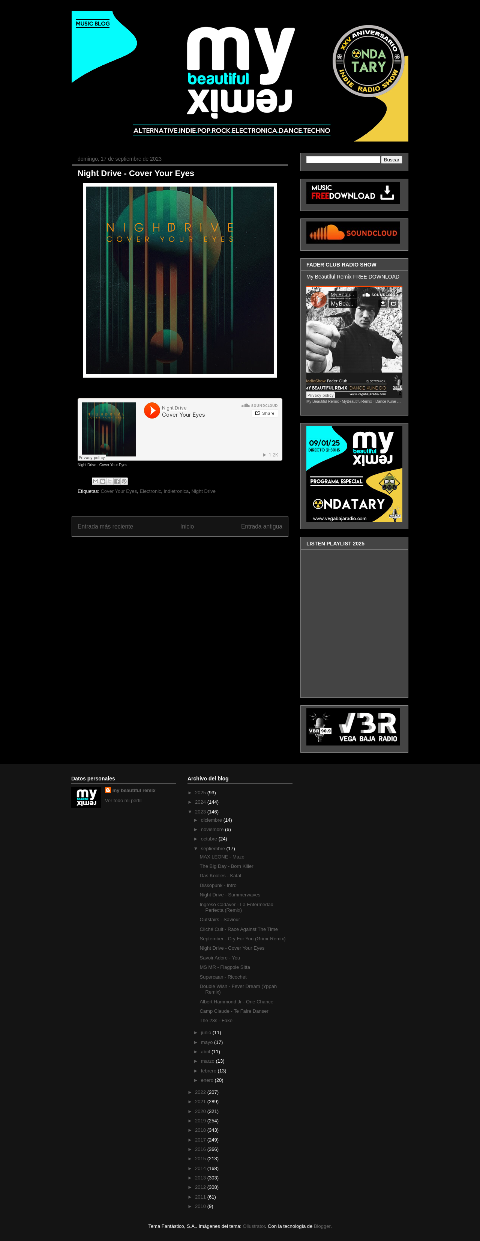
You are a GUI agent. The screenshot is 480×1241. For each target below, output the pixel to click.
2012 (201, 1187)
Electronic (150, 491)
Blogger (322, 1226)
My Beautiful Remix (322, 401)
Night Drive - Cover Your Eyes (136, 173)
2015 (201, 1158)
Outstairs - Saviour (220, 919)
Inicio (187, 526)
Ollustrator (254, 1226)
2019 (201, 1121)
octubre (210, 839)
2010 (201, 1206)
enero (208, 1080)
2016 (201, 1149)
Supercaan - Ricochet (223, 977)
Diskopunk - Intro (218, 885)
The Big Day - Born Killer (226, 866)
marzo (208, 1061)
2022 (201, 1092)
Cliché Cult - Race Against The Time (239, 929)
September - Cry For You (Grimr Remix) (242, 938)
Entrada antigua (261, 526)
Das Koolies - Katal (220, 875)
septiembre (213, 848)
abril (206, 1051)
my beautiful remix (134, 790)
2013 (201, 1178)
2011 (201, 1197)
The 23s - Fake (216, 1020)
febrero (209, 1071)
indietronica (176, 491)
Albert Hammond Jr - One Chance (236, 1002)
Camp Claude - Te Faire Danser (234, 1011)
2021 (201, 1101)
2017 (201, 1140)
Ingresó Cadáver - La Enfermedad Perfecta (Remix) (236, 907)
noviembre (213, 829)
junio (207, 1032)
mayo (207, 1042)
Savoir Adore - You (220, 958)
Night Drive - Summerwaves (230, 895)
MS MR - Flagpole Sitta (225, 967)
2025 (201, 792)
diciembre (212, 820)
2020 (201, 1111)
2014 (201, 1168)
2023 (201, 812)
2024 (201, 802)
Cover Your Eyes (113, 465)
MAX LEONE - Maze (222, 857)
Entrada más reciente (105, 526)
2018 (201, 1130)
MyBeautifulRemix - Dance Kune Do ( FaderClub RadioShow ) (393, 401)
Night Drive (87, 465)
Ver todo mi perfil (123, 800)
